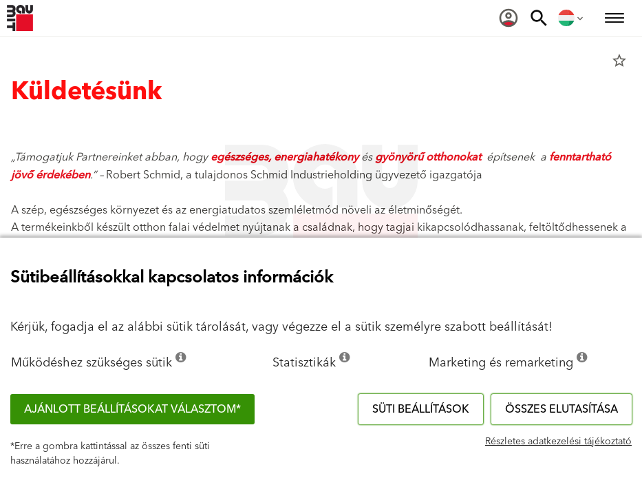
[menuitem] (508, 18)
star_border (619, 60)
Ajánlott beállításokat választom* (132, 409)
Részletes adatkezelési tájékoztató (558, 441)
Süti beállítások (420, 409)
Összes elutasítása (561, 409)
